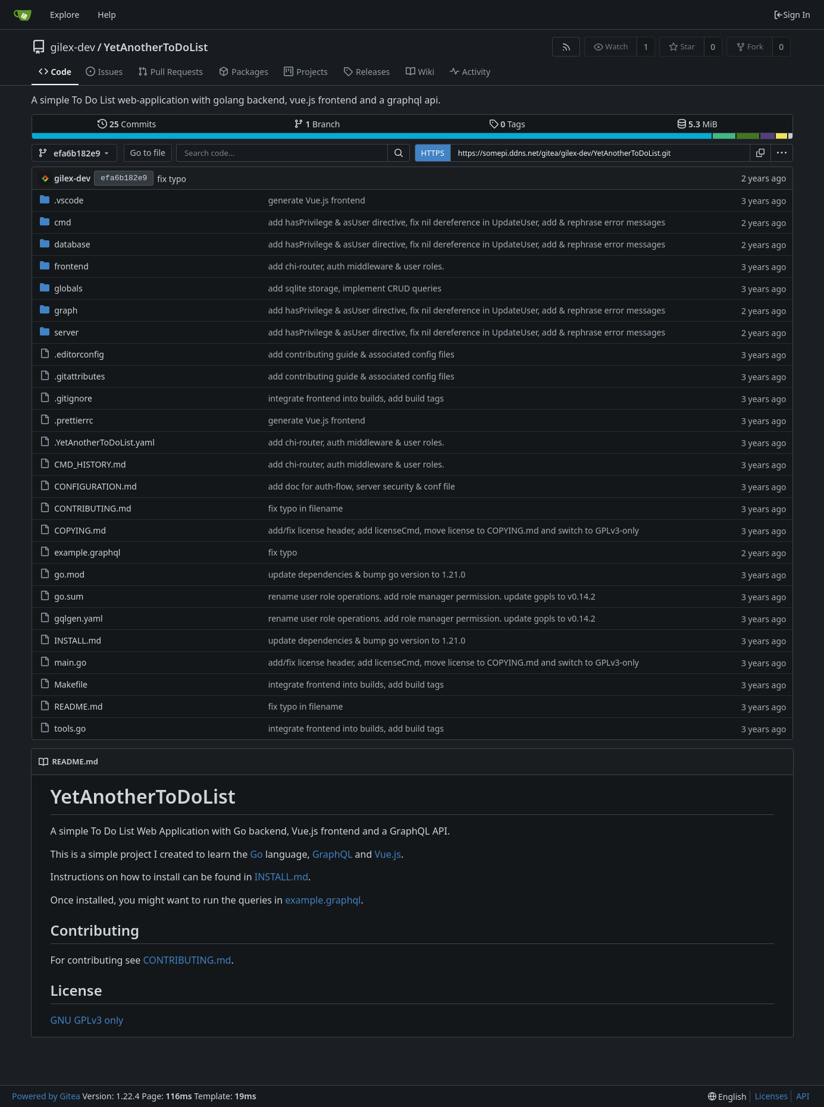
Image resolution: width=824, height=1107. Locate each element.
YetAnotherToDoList (156, 47)
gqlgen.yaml (78, 618)
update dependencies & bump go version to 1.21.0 (367, 574)
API (802, 1096)
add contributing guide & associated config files (361, 354)
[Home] (22, 15)
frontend (71, 266)
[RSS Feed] (566, 47)
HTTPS (432, 153)
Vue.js (387, 854)
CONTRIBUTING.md (92, 508)
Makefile (70, 684)
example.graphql (87, 552)
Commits (127, 124)
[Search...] (398, 153)
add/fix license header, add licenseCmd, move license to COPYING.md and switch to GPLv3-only (453, 530)
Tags (507, 124)
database (72, 244)
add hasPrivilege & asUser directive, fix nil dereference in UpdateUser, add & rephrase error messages (467, 222)
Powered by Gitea (46, 1096)
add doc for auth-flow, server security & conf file (361, 486)
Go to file (147, 152)
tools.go (70, 728)
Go (256, 854)
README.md (78, 706)
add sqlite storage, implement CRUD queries (354, 288)
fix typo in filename (305, 508)
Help (107, 14)
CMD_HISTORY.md (90, 464)
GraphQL (332, 854)
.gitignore (73, 398)
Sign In (791, 14)
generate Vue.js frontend (316, 200)
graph (65, 310)
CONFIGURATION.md (95, 486)
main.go (70, 662)
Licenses (771, 1096)
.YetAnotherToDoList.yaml (104, 442)
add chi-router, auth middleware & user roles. (356, 266)
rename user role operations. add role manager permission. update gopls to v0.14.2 (432, 596)
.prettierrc (73, 420)
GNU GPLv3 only (87, 1020)
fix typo (171, 178)
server (66, 332)
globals (68, 288)
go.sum (68, 596)
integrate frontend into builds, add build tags (356, 398)
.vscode (68, 200)
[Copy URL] (760, 153)
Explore (64, 14)
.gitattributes (79, 376)
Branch (317, 124)
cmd (62, 222)
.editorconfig (79, 354)
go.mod (69, 574)
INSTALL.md (77, 640)
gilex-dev (73, 47)
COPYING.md (80, 530)
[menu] (781, 153)
